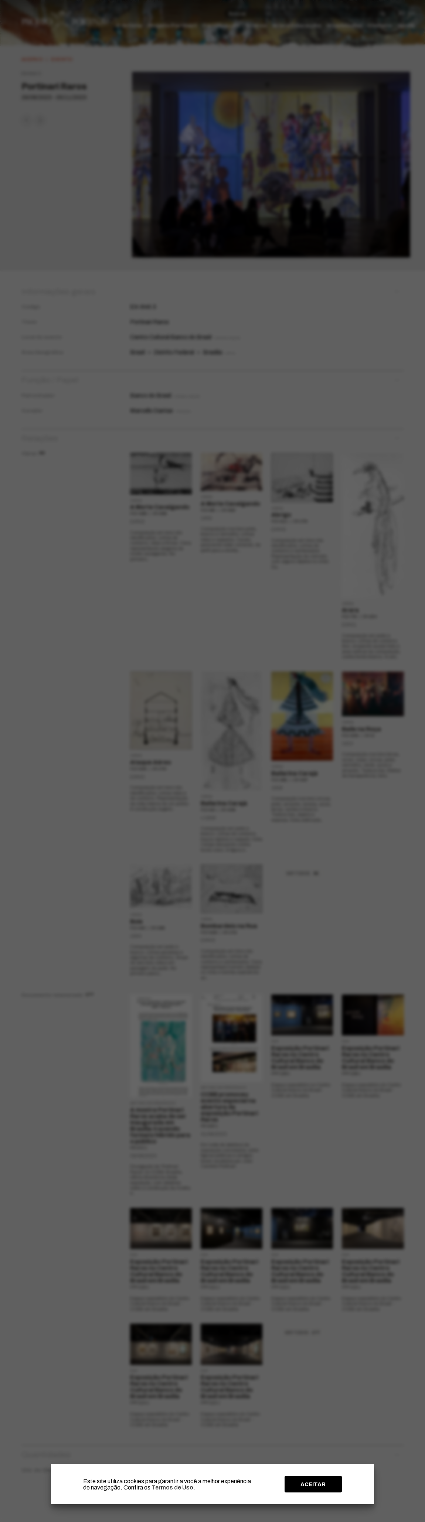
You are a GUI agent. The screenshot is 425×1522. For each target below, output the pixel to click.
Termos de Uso (172, 1487)
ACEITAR (313, 1484)
